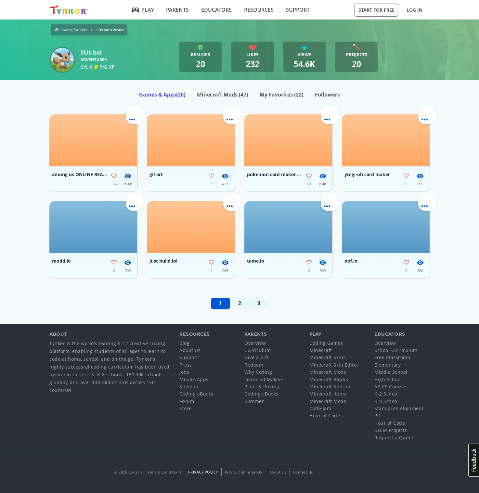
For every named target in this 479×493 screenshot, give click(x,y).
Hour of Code (324, 415)
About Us (190, 350)
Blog (184, 343)
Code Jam (320, 408)
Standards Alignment (399, 408)
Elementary (387, 365)
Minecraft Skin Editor (334, 365)
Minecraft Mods (222, 94)
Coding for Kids (73, 29)
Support (298, 9)
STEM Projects (390, 430)
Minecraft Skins (327, 357)
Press (185, 365)
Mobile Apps (194, 379)
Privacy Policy (203, 472)
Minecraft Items (327, 394)
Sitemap (189, 386)
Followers (327, 94)
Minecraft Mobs (327, 372)
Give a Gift (256, 357)
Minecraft (320, 350)
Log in (414, 10)
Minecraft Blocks (328, 379)
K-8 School (386, 401)
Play (143, 10)
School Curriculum (396, 350)
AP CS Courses (391, 386)
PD (377, 415)
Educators (216, 9)
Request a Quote (393, 438)
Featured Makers (264, 379)
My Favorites (281, 94)
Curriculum (257, 350)
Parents (177, 9)
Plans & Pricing (261, 386)
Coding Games (326, 343)
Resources (259, 9)
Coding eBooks (196, 394)
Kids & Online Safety (244, 472)
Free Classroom (392, 357)
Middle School (391, 372)
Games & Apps (162, 94)
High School (388, 379)
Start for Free (376, 10)
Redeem (253, 365)
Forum (186, 401)
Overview (255, 343)
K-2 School (386, 394)
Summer (254, 401)
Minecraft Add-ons (331, 386)
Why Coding (258, 372)
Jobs (184, 372)
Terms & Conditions (164, 472)
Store (185, 408)
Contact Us (303, 472)
